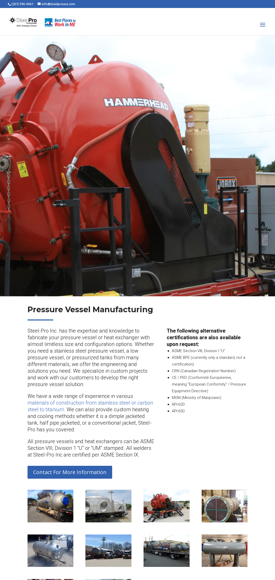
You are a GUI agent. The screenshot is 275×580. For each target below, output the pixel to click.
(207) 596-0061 (22, 4)
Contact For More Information (70, 472)
